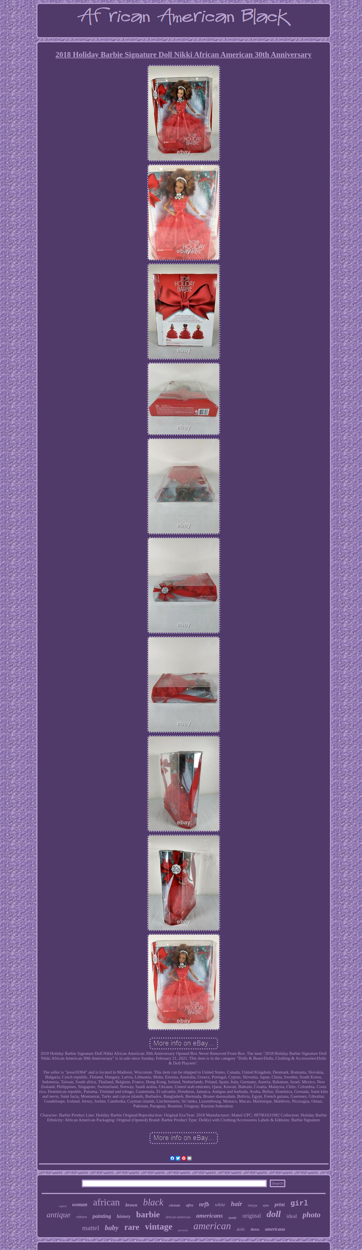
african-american (178, 1217)
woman (79, 1204)
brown (131, 1205)
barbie (148, 1214)
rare (131, 1227)
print (280, 1204)
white (220, 1204)
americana (275, 1229)
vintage (158, 1227)
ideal (291, 1216)
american (212, 1226)
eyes (266, 1205)
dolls (241, 1229)
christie (174, 1205)
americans (209, 1215)
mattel (90, 1228)
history (123, 1216)
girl (299, 1203)
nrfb (204, 1204)
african (106, 1202)
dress (255, 1229)
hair (236, 1203)
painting (102, 1216)
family (233, 1217)
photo (312, 1215)
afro (189, 1205)
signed (62, 1206)
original (251, 1215)
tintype (252, 1205)
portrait (183, 1230)
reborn (81, 1217)
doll (274, 1214)
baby (112, 1228)
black (153, 1202)
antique (58, 1214)
